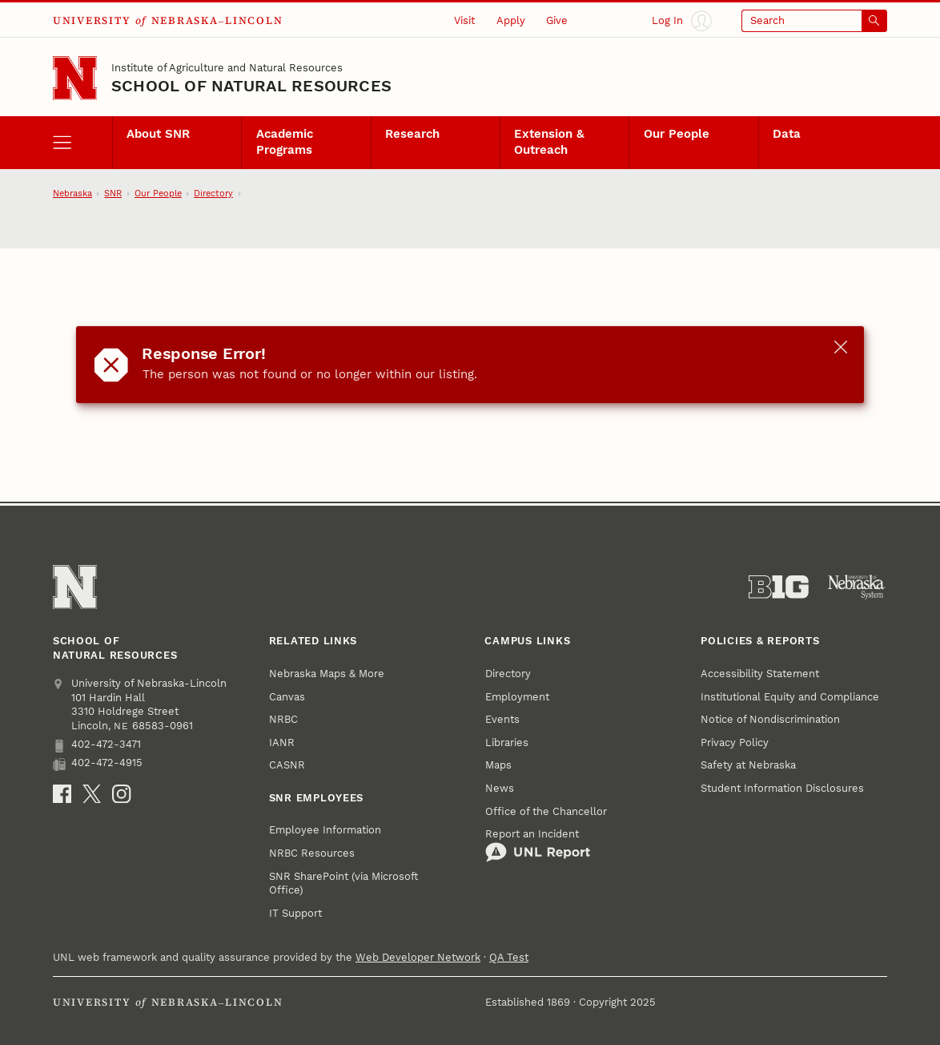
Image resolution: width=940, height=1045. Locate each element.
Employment (517, 697)
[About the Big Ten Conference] (779, 587)
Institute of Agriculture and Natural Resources (227, 68)
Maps (498, 765)
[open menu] (82, 142)
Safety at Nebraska (748, 765)
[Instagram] (121, 794)
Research (412, 134)
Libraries (506, 742)
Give (557, 20)
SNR (113, 193)
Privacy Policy (735, 742)
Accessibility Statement (760, 674)
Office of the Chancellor (546, 811)
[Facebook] (62, 794)
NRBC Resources (312, 853)
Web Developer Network (418, 957)
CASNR (287, 765)
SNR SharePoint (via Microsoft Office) (343, 883)
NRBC (283, 719)
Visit (464, 20)
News (499, 788)
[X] (91, 794)
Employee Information (325, 830)
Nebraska (72, 193)
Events (502, 719)
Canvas (287, 697)
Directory (213, 193)
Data (787, 134)
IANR (282, 742)
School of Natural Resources (251, 86)
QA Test (508, 957)
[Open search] (814, 21)
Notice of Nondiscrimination (770, 719)
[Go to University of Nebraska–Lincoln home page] (75, 78)
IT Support (295, 913)
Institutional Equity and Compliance (790, 697)
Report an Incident (537, 845)
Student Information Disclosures (782, 788)
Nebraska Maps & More (326, 674)
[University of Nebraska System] (857, 587)
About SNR (158, 134)
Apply (510, 20)
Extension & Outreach (549, 142)
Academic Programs (284, 142)
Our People (676, 134)
